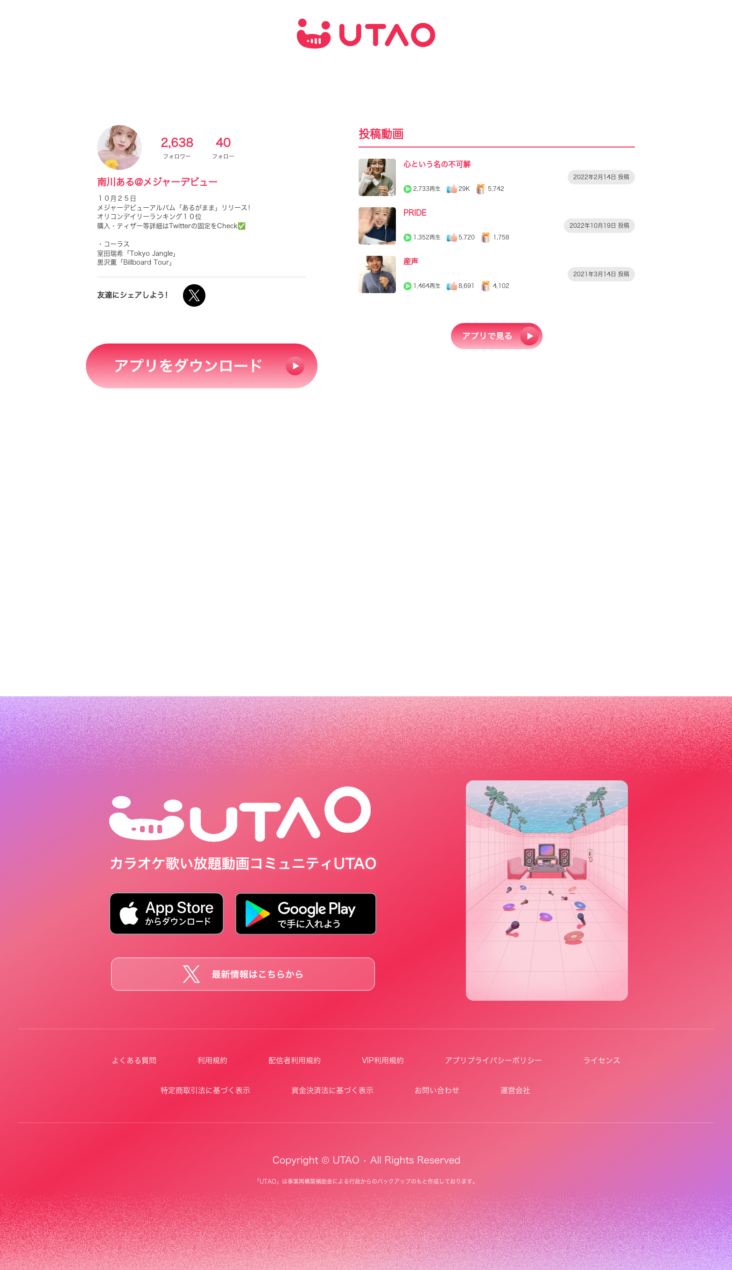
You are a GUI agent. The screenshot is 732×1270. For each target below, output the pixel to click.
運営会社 (515, 1090)
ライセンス (601, 1060)
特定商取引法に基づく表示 (205, 1090)
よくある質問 (134, 1060)
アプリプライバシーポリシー (493, 1060)
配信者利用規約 (294, 1060)
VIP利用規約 (383, 1060)
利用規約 (212, 1060)
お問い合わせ (437, 1090)
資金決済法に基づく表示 (332, 1090)
